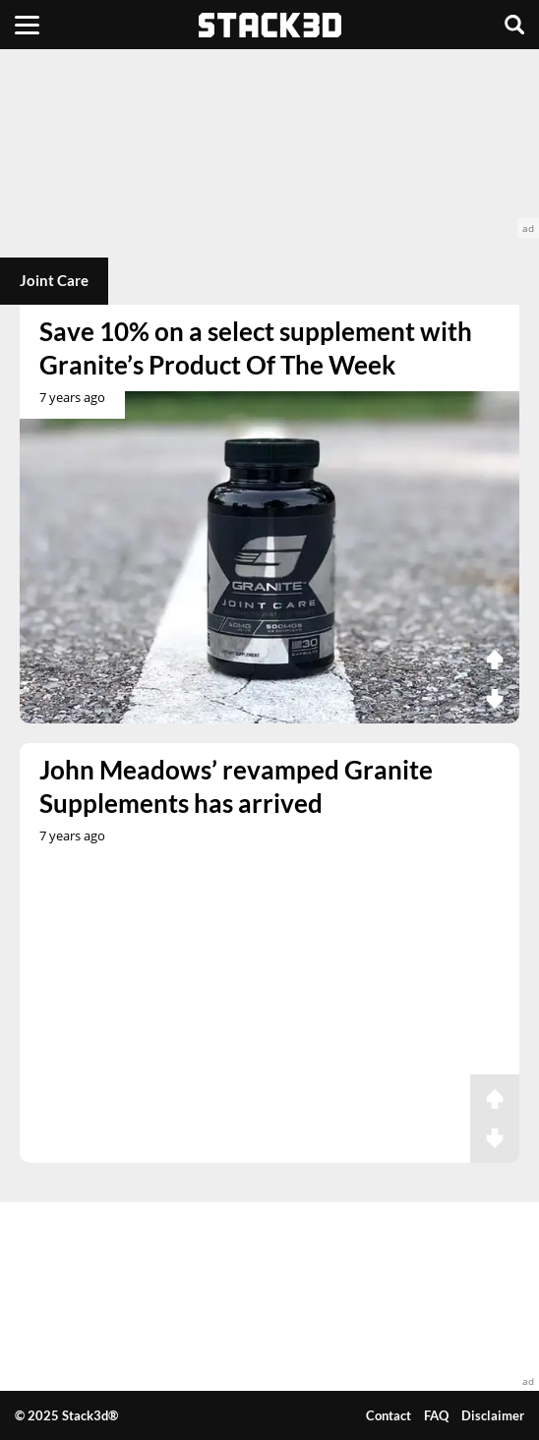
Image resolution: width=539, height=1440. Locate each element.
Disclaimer (492, 1415)
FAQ (436, 1415)
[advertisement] (269, 143)
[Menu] (27, 24)
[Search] (514, 24)
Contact (388, 1415)
